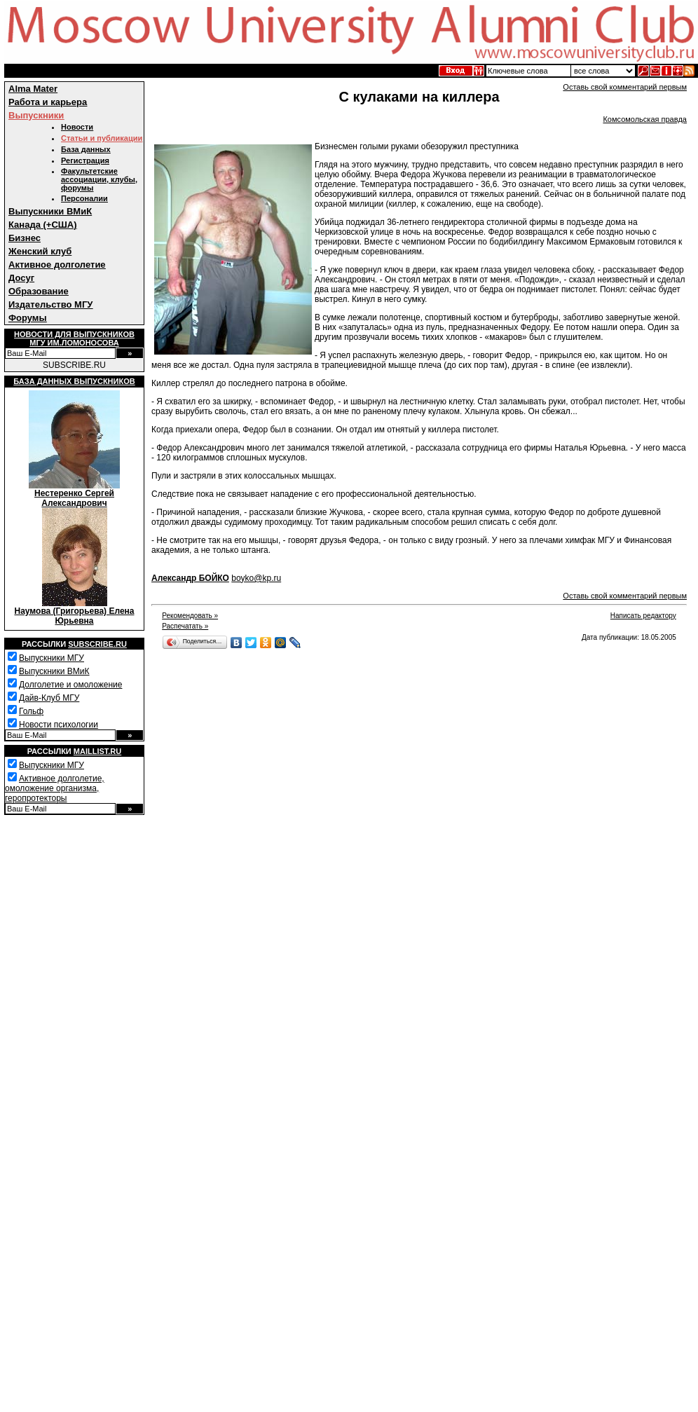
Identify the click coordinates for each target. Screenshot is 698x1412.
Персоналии (84, 198)
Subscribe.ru (97, 644)
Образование (38, 291)
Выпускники (36, 115)
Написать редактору (643, 615)
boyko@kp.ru (256, 578)
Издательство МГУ (50, 304)
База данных (86, 149)
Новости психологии (58, 724)
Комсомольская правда (645, 119)
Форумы (27, 318)
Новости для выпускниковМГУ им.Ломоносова (74, 338)
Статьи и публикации (101, 138)
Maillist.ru (97, 751)
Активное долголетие (57, 264)
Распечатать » (185, 626)
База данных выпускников (74, 381)
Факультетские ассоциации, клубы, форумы (99, 179)
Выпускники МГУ (51, 658)
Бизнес (24, 238)
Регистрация (85, 160)
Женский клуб (39, 251)
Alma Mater (32, 88)
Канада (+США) (42, 224)
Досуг (21, 278)
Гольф (31, 711)
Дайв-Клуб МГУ (49, 698)
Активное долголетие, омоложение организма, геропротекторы (54, 788)
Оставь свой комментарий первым (625, 87)
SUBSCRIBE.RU (74, 365)
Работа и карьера (47, 102)
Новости (77, 127)
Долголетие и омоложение (70, 685)
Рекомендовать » (190, 615)
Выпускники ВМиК (50, 211)
